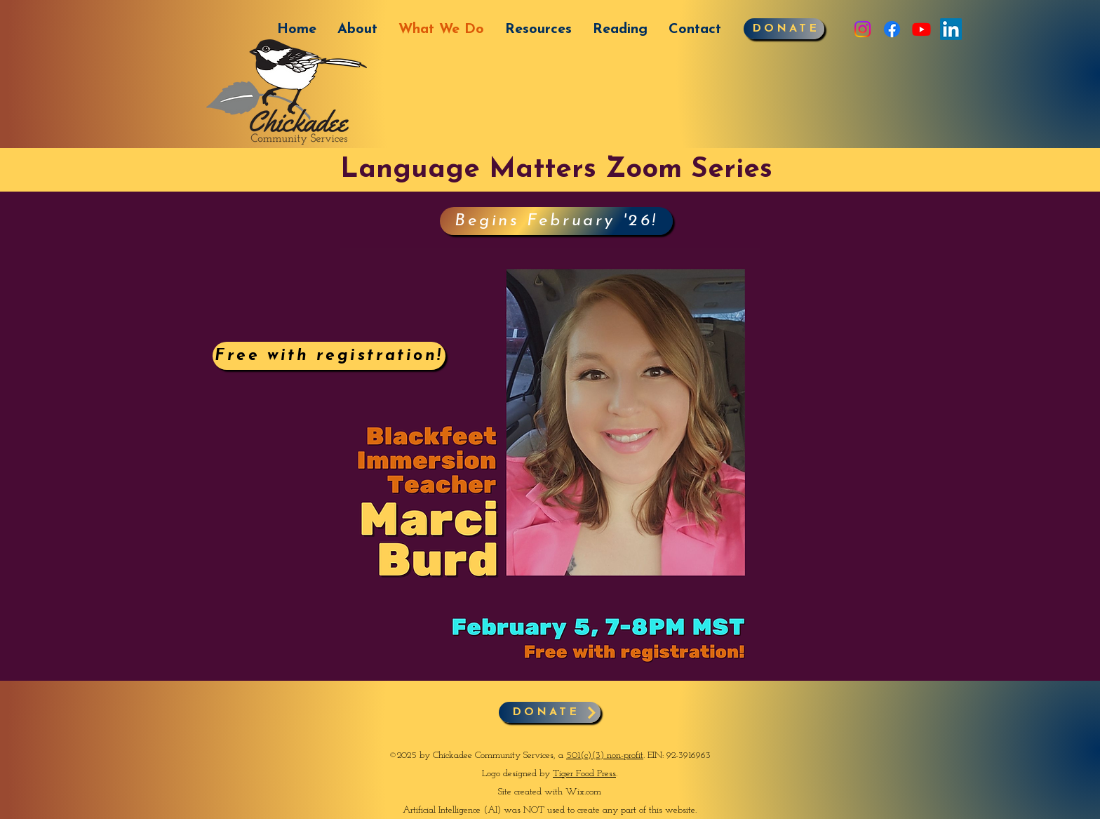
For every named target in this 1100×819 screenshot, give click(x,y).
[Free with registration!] (329, 356)
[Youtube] (921, 29)
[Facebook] (892, 29)
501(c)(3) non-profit (604, 755)
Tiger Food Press (584, 773)
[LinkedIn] (951, 29)
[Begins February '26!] (556, 221)
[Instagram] (862, 29)
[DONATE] (784, 28)
